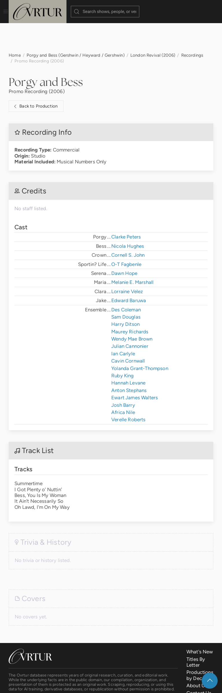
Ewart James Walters (134, 369)
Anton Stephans (129, 361)
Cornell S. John (128, 226)
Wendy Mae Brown (132, 310)
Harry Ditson (125, 295)
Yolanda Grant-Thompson (139, 339)
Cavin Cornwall (128, 332)
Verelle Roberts (128, 390)
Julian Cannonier (129, 317)
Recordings (192, 26)
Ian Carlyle (123, 325)
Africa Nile (123, 383)
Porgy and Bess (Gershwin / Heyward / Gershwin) (76, 26)
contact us (94, 670)
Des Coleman (126, 281)
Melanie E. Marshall (132, 253)
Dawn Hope (124, 244)
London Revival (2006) (152, 26)
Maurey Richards (130, 303)
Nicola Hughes (127, 217)
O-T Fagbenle (126, 235)
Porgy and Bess (46, 53)
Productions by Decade (199, 646)
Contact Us (199, 664)
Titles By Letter (195, 633)
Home (15, 26)
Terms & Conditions (99, 684)
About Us (196, 656)
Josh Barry (123, 376)
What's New (199, 623)
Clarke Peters (126, 208)
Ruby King (122, 347)
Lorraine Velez (127, 262)
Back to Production (35, 77)
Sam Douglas (125, 288)
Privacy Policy (140, 684)
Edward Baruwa (128, 271)
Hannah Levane (128, 354)
